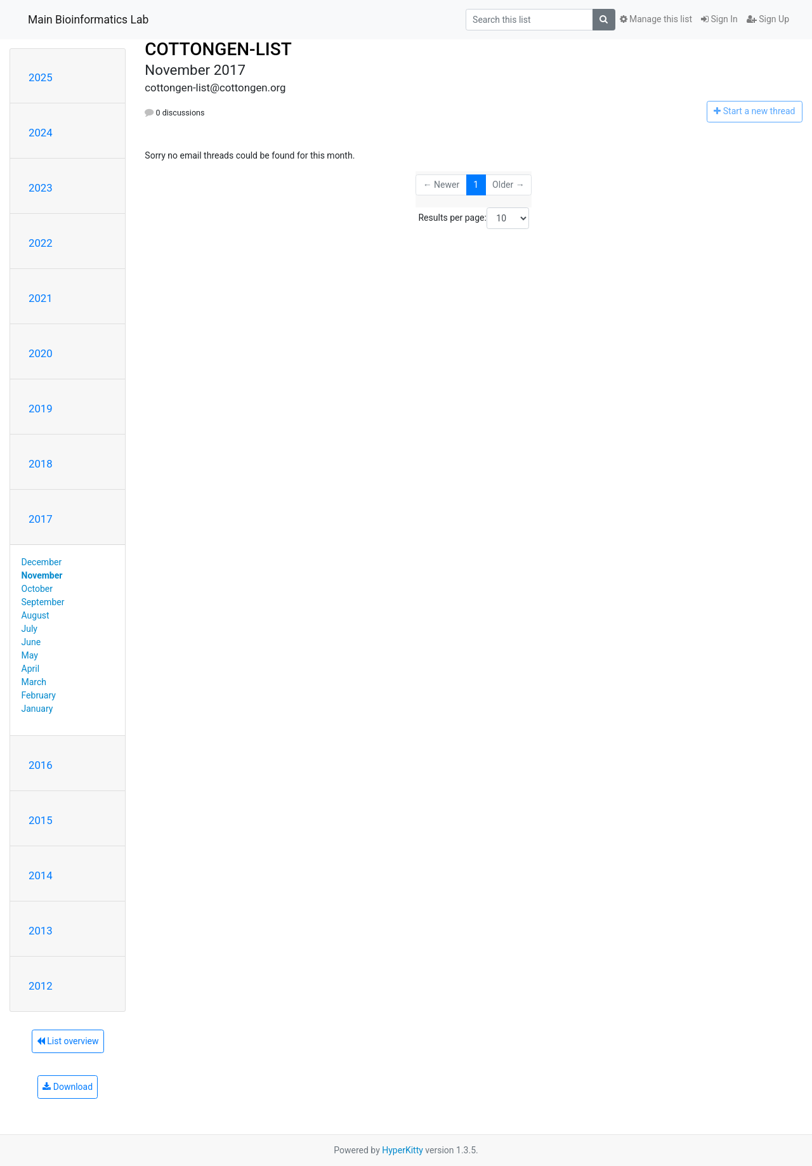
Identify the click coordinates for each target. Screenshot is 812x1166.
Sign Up (768, 19)
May (30, 655)
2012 (41, 985)
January (37, 709)
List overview (68, 1041)
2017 (41, 519)
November (42, 575)
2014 (41, 875)
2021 (41, 298)
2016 (41, 765)
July (29, 629)
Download (68, 1087)
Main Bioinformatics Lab (88, 19)
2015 (41, 820)
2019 (41, 408)
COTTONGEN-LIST (218, 49)
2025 (41, 77)
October (37, 589)
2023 (41, 187)
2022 (41, 243)
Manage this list (656, 19)
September (43, 602)
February (39, 695)
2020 (41, 353)
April (31, 669)
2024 (41, 132)
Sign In (719, 19)
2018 (41, 463)
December (42, 562)
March (34, 682)
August (35, 615)
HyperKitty (402, 1150)
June (31, 642)
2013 (41, 930)
